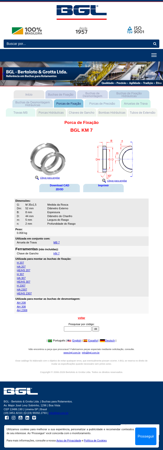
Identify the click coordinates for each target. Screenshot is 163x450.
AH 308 (21, 306)
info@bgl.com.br (91, 352)
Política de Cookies (95, 440)
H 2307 (21, 285)
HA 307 (21, 278)
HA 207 (21, 266)
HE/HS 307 (23, 281)
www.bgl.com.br (72, 352)
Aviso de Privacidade (68, 440)
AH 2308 (22, 310)
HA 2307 (22, 289)
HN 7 (56, 253)
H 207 (20, 262)
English (74, 340)
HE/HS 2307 (24, 293)
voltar (81, 317)
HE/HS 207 (23, 270)
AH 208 (21, 302)
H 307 (20, 274)
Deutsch (107, 340)
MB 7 (56, 242)
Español (90, 340)
